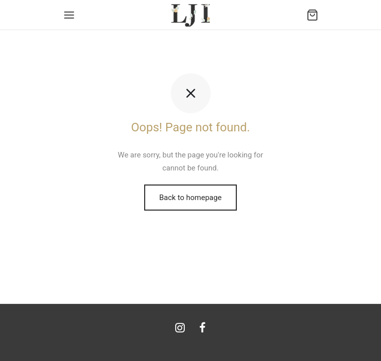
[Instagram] (180, 328)
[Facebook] (203, 328)
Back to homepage (190, 197)
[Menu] (69, 15)
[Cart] (312, 15)
